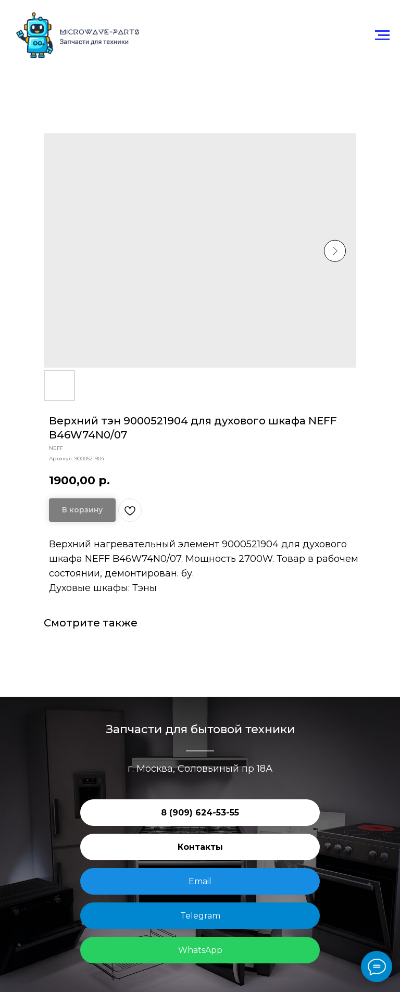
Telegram (200, 916)
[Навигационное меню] (382, 35)
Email (200, 881)
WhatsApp (200, 950)
